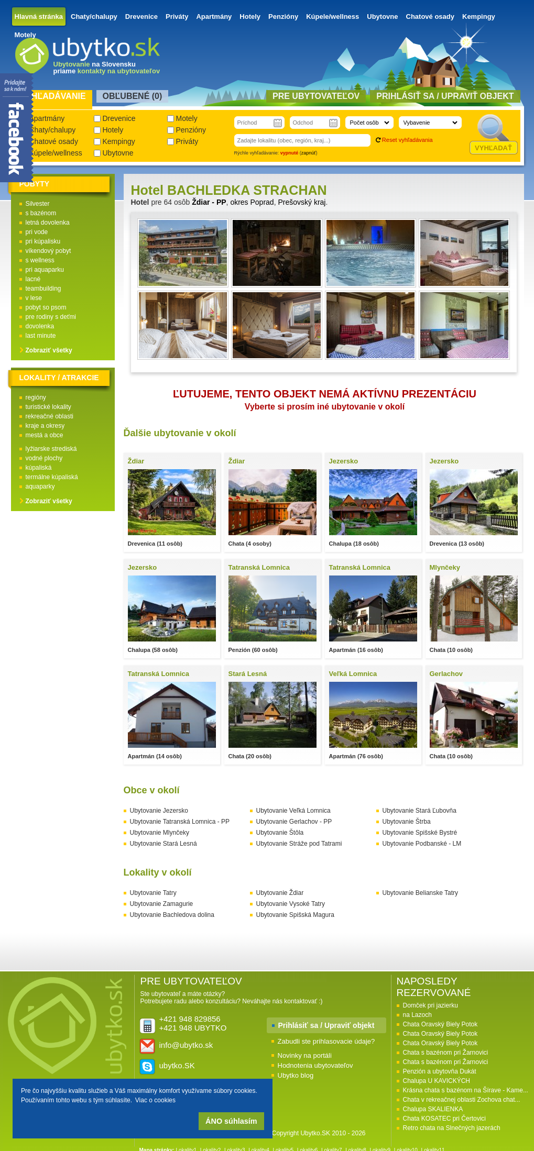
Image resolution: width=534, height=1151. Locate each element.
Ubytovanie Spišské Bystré (420, 832)
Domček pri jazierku (430, 1005)
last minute (41, 335)
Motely (25, 35)
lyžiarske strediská (51, 448)
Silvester (38, 203)
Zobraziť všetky (49, 350)
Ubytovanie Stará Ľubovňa (419, 810)
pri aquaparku (45, 269)
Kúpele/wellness (332, 16)
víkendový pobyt (48, 250)
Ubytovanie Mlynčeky (159, 832)
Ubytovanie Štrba (407, 821)
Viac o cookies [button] (155, 1100)
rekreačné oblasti (49, 416)
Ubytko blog (296, 1075)
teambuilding (43, 288)
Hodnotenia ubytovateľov (315, 1065)
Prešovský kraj (301, 202)
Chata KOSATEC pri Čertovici (444, 1118)
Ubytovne (382, 16)
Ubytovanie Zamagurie (161, 903)
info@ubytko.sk (186, 1045)
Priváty (177, 16)
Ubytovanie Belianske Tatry (421, 893)
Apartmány (214, 16)
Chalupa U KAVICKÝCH (437, 1080)
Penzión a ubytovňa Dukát (439, 1071)
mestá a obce (44, 435)
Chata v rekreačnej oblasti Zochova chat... (461, 1099)
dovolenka (40, 326)
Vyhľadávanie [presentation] (53, 96)
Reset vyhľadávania (407, 140)
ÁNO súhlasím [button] (231, 1121)
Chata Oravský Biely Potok (440, 1024)
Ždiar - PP (209, 202)
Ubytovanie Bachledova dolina (172, 914)
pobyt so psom (46, 307)
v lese (34, 298)
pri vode (37, 232)
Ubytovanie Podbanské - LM (422, 843)
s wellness (40, 260)
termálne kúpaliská (52, 477)
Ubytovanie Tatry (153, 893)
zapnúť (308, 153)
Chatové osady (430, 16)
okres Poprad (252, 202)
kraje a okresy (45, 425)
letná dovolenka (48, 222)
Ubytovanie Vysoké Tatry (290, 903)
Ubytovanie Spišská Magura (295, 914)
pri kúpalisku (43, 241)
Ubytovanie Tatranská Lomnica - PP (180, 821)
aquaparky (40, 486)
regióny (36, 397)
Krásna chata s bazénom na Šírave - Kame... (465, 1090)
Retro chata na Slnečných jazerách (451, 1128)
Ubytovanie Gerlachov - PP (294, 821)
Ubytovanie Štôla (280, 832)
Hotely (249, 16)
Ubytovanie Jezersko (159, 810)
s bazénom (41, 213)
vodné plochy (44, 458)
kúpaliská (39, 467)
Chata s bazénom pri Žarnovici (445, 1052)
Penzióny (283, 16)
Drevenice (141, 16)
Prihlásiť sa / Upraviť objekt (326, 1025)
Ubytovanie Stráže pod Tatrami (299, 843)
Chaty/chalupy (94, 16)
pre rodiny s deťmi (51, 316)
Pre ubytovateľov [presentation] (316, 96)
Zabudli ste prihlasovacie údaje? (326, 1041)
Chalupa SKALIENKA (433, 1109)
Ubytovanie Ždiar (280, 893)
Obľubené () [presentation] (132, 96)
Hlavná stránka (39, 16)
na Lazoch (417, 1015)
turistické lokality (48, 407)
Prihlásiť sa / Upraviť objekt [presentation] (445, 96)
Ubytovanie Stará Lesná (163, 843)
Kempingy (478, 16)
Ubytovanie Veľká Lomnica (293, 810)
